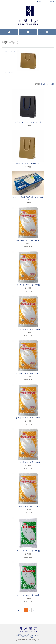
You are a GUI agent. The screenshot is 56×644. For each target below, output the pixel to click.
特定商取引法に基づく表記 (32, 635)
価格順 (43, 84)
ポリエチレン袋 (10, 51)
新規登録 (51, 1)
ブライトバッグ (10, 72)
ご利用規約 (19, 635)
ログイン (41, 1)
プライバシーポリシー (28, 637)
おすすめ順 (50, 84)
